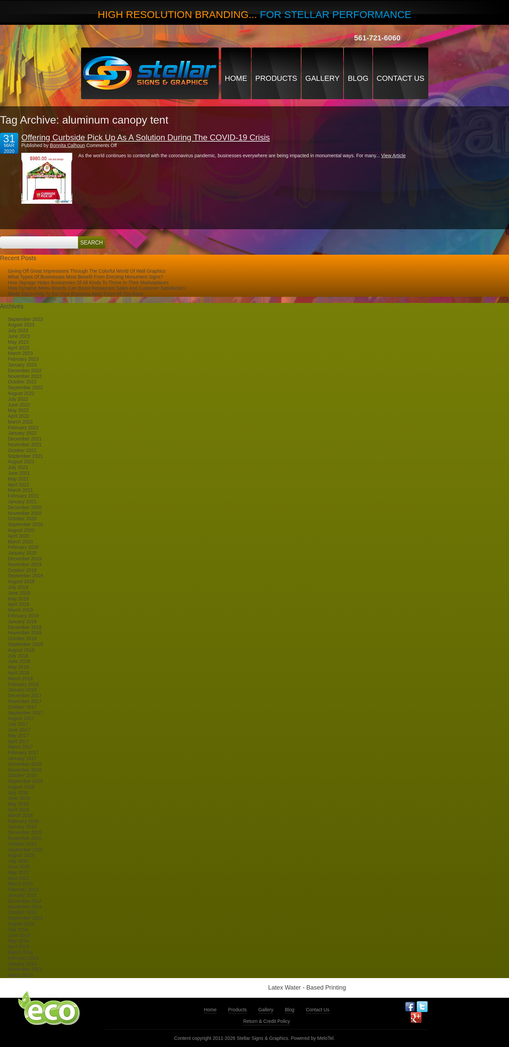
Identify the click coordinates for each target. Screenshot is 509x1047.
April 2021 (18, 484)
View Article (393, 155)
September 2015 (25, 849)
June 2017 (19, 730)
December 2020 (25, 507)
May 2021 (18, 479)
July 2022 (18, 399)
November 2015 (25, 838)
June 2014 (19, 935)
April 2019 (18, 604)
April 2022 (18, 416)
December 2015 (25, 832)
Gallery (322, 78)
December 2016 (25, 764)
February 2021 (23, 496)
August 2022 (21, 393)
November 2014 (25, 906)
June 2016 (19, 798)
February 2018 (23, 684)
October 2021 (22, 450)
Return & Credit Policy (266, 1021)
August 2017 (21, 718)
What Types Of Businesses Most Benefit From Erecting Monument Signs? (85, 276)
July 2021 (18, 467)
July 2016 (18, 792)
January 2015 (22, 895)
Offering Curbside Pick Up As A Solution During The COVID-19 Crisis (145, 137)
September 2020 (25, 524)
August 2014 (21, 923)
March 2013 (20, 975)
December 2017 (25, 695)
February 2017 (23, 752)
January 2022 (22, 433)
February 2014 (23, 958)
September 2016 (25, 781)
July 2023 (18, 330)
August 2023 (21, 324)
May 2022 (18, 410)
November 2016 (25, 770)
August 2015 (21, 855)
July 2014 (18, 929)
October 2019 (22, 570)
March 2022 (20, 422)
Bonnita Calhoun (67, 145)
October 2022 (22, 381)
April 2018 (18, 672)
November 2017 (25, 701)
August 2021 (21, 461)
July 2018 (18, 655)
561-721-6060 (377, 38)
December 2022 (25, 370)
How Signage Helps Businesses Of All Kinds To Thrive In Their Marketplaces (88, 282)
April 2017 (18, 741)
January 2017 (22, 758)
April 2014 (18, 946)
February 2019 (23, 615)
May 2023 (18, 342)
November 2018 (25, 632)
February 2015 (23, 889)
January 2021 (22, 501)
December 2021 (25, 438)
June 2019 (19, 593)
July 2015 (18, 861)
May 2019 (18, 598)
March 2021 (20, 490)
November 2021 (25, 444)
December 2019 (25, 558)
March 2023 (20, 353)
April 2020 (18, 536)
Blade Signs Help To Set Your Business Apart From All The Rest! (75, 293)
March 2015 (20, 883)
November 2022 (25, 376)
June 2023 (19, 336)
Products (276, 78)
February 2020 (23, 547)
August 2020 (21, 530)
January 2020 (22, 553)
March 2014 (20, 952)
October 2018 (22, 638)
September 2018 (25, 644)
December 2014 (25, 901)
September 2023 (25, 319)
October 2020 (22, 518)
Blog (358, 78)
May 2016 (18, 804)
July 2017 (18, 724)
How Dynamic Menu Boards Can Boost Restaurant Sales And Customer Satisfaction (96, 288)
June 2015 (19, 866)
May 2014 (18, 940)
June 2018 (19, 661)
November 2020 (25, 513)
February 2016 (23, 821)
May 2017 (18, 735)
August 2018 (21, 650)
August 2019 (21, 581)
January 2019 (22, 621)
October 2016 (22, 775)
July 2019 (18, 587)
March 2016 (20, 815)
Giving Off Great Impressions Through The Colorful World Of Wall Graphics (86, 271)
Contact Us (401, 78)
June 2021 (19, 473)
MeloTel (325, 1038)
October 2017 (22, 707)
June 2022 (19, 405)
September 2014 (25, 918)
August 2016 (21, 787)
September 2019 (25, 575)
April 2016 (18, 809)
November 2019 (25, 564)
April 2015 (18, 878)
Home (236, 78)
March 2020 (20, 541)
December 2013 (25, 969)
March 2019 (20, 610)
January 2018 (22, 689)
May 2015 (18, 872)
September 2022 (25, 387)
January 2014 (22, 964)
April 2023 (18, 347)
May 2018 (18, 667)
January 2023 (22, 364)
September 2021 (25, 456)
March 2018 (20, 678)
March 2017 (20, 747)
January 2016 (22, 826)
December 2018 (25, 627)
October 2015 (22, 844)
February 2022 (23, 427)
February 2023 (23, 359)
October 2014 (22, 912)
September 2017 (25, 713)
